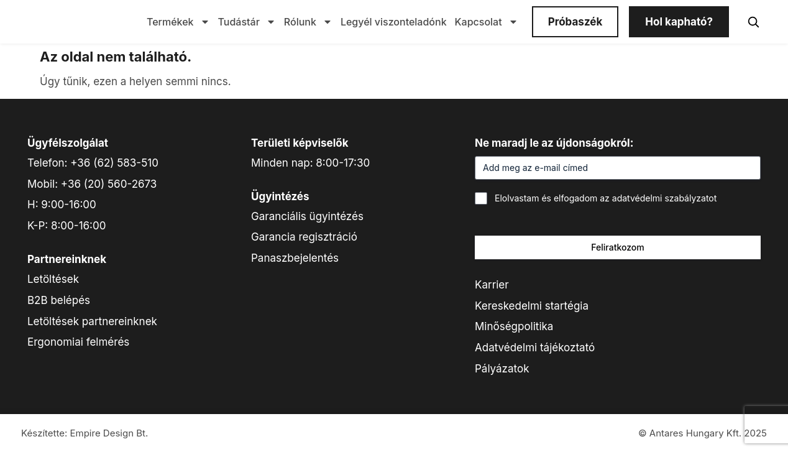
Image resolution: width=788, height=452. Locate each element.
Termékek (178, 22)
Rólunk (308, 22)
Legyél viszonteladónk (394, 22)
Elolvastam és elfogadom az (606, 198)
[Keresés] (753, 21)
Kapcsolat (486, 22)
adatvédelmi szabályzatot (664, 198)
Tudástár (247, 22)
